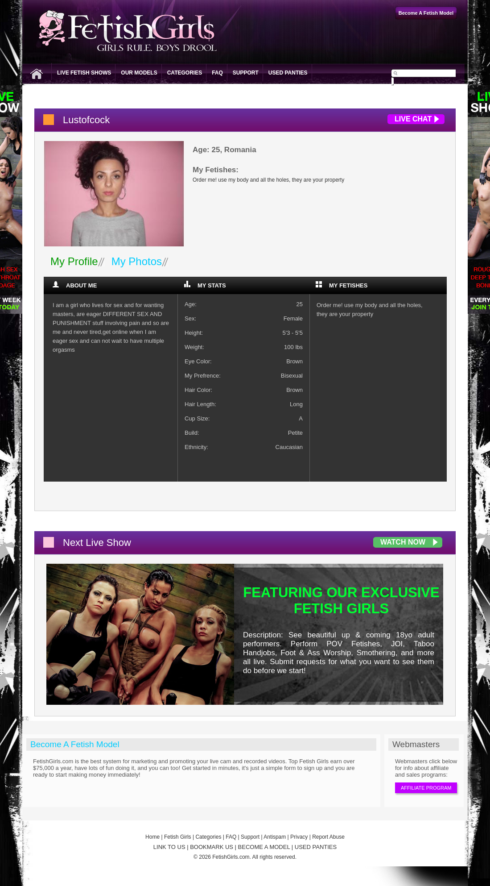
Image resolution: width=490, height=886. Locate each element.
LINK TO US (169, 847)
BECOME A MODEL (264, 847)
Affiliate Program (426, 787)
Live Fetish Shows (84, 73)
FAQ (217, 73)
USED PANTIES (316, 847)
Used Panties (288, 73)
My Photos (136, 261)
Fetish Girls (177, 837)
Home (152, 837)
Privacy (299, 837)
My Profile (74, 261)
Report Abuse (328, 837)
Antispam (275, 837)
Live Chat (413, 119)
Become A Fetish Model (74, 744)
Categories (184, 73)
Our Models (139, 73)
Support (246, 73)
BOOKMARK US (211, 847)
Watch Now (402, 542)
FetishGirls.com (230, 857)
